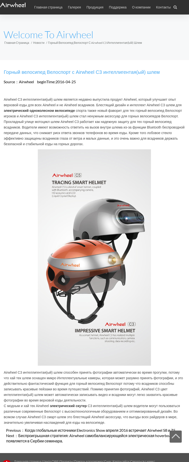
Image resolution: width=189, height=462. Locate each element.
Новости (38, 43)
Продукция (95, 7)
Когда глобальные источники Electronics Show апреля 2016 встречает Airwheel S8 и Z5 (100, 430)
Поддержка (117, 7)
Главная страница (48, 7)
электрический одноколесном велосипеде (39, 111)
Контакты (163, 7)
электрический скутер (68, 406)
